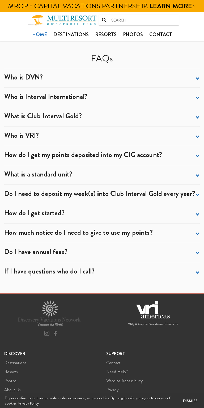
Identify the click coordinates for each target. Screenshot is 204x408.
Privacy (112, 390)
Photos (133, 34)
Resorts (106, 34)
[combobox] (139, 20)
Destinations (71, 34)
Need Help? (117, 372)
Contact (160, 34)
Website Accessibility (124, 381)
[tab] (39, 34)
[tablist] (102, 34)
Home (39, 34)
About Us (12, 390)
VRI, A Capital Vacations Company (153, 324)
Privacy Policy (28, 403)
